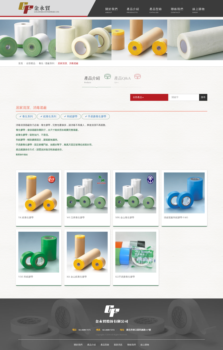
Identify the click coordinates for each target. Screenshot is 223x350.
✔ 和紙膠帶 (70, 116)
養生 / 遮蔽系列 (46, 63)
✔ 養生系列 (26, 116)
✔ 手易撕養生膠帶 (95, 116)
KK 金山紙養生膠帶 (77, 277)
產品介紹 (133, 11)
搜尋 (203, 97)
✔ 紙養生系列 (48, 116)
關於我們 (111, 11)
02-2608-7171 (85, 330)
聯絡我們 (177, 11)
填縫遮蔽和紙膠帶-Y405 (176, 217)
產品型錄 (156, 11)
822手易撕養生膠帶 (125, 277)
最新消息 (118, 344)
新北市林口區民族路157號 (138, 330)
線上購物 (198, 11)
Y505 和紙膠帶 (25, 277)
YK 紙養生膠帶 (26, 217)
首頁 (20, 63)
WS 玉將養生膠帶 (76, 217)
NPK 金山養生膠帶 (124, 217)
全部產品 (30, 63)
